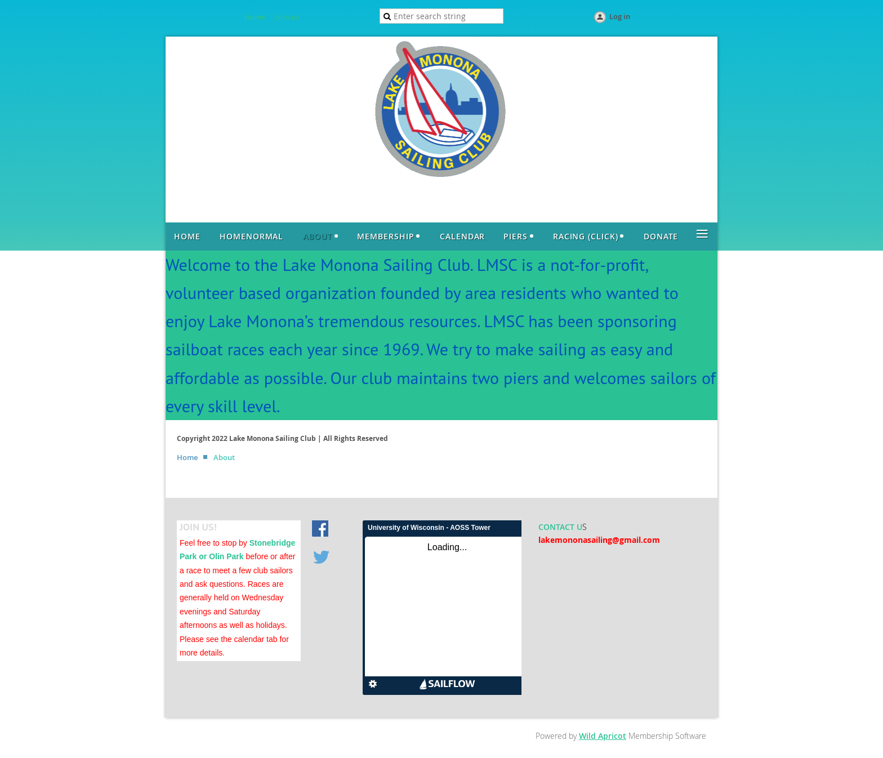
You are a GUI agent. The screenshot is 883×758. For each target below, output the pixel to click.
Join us (287, 17)
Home (254, 17)
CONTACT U (560, 526)
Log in (619, 16)
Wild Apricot (602, 735)
